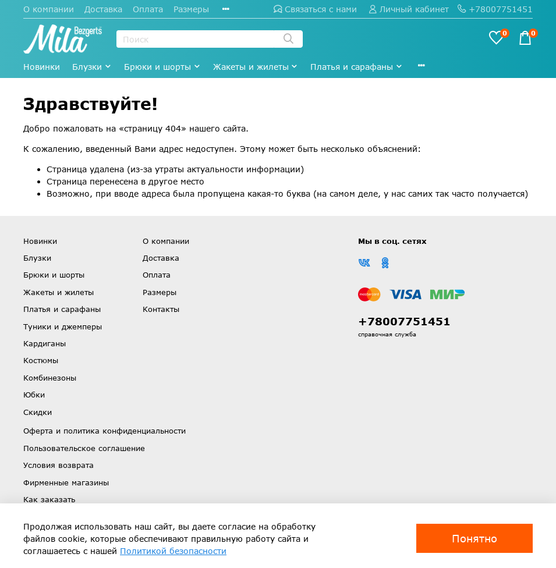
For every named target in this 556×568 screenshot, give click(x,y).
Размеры (191, 9)
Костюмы (40, 360)
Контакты (161, 309)
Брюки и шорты (162, 67)
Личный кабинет (409, 9)
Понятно (474, 538)
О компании (48, 9)
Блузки (92, 67)
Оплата (148, 9)
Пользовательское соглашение (84, 448)
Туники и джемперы (62, 326)
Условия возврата (58, 465)
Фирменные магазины (66, 482)
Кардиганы (44, 343)
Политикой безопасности (173, 551)
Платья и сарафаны (356, 67)
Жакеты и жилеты (256, 67)
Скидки (37, 412)
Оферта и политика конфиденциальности (104, 430)
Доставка (103, 9)
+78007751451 (495, 9)
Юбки (34, 394)
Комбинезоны (49, 377)
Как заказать (49, 499)
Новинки (41, 67)
